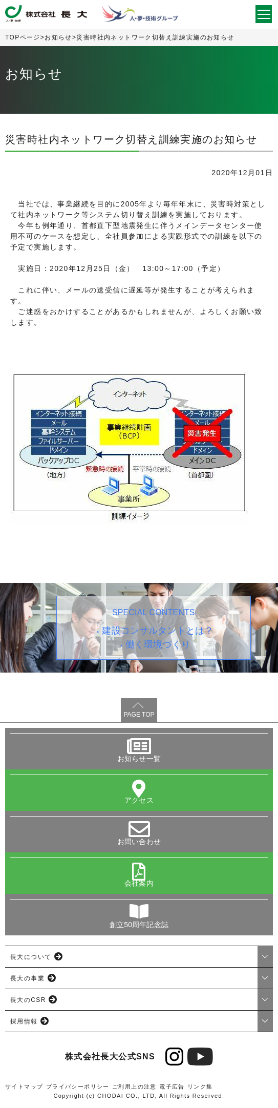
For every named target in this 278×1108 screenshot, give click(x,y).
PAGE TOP (138, 714)
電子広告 (172, 1086)
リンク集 (200, 1086)
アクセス (139, 800)
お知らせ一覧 (139, 759)
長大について (30, 956)
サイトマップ (24, 1086)
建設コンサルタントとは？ (157, 630)
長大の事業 (27, 978)
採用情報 (24, 1021)
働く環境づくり (157, 644)
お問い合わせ (139, 842)
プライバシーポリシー (78, 1086)
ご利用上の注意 (134, 1086)
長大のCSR (28, 1000)
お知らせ (58, 37)
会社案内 (139, 883)
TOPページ (22, 37)
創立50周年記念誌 (139, 925)
